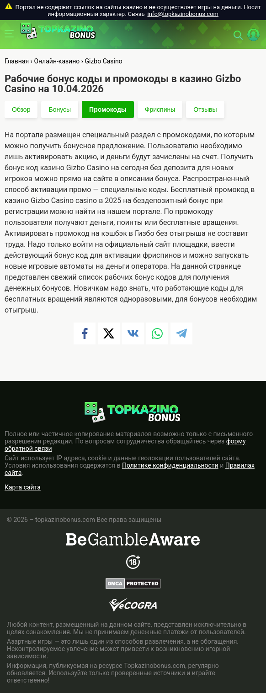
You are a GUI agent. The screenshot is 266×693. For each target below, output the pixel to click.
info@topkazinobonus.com (183, 13)
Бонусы (59, 109)
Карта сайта (23, 487)
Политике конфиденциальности (170, 465)
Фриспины (160, 109)
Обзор (21, 109)
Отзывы (205, 109)
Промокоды (108, 109)
